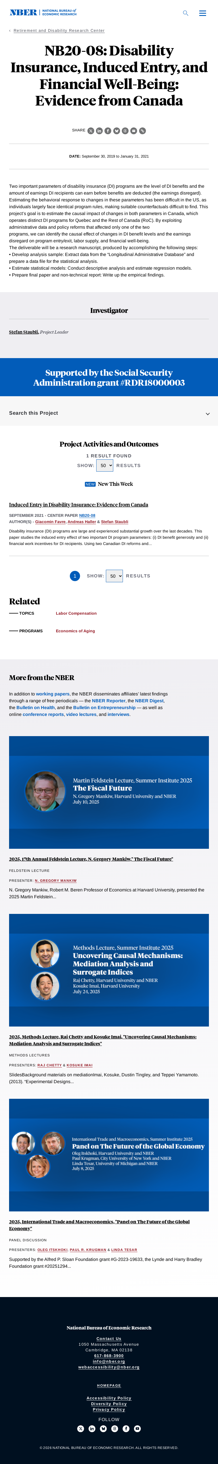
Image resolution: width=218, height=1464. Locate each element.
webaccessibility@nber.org (109, 1367)
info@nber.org (109, 1361)
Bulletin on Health (35, 707)
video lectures (81, 714)
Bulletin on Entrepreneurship (104, 707)
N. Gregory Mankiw (56, 881)
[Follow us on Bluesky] (103, 1428)
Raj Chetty (49, 1065)
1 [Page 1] (75, 576)
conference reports (43, 714)
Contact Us (109, 1338)
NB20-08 (87, 515)
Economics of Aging (75, 631)
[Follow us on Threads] (114, 1428)
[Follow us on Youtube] (137, 1428)
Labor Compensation (76, 613)
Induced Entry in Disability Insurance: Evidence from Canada (78, 504)
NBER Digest (149, 700)
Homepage (109, 1385)
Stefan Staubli (23, 332)
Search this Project (33, 413)
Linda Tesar (124, 1250)
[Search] (185, 13)
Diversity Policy (109, 1403)
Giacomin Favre (50, 521)
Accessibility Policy (109, 1398)
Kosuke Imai (80, 1065)
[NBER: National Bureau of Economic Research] (47, 14)
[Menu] (202, 13)
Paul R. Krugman (88, 1250)
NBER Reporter (108, 700)
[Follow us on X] (80, 1428)
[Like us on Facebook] (126, 1428)
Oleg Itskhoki (52, 1250)
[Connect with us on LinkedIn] (92, 1428)
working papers (53, 693)
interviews (118, 714)
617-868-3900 (109, 1355)
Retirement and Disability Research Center (59, 30)
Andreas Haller (82, 521)
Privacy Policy (109, 1409)
